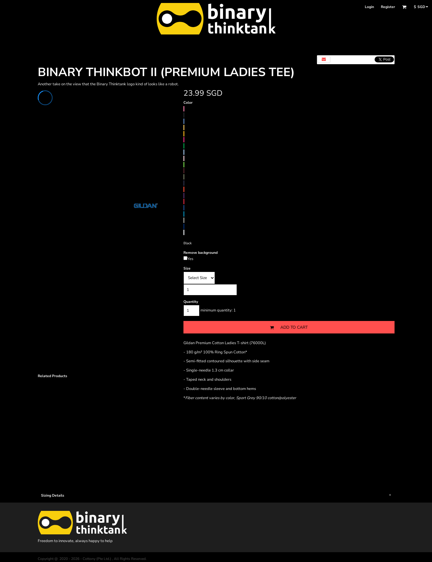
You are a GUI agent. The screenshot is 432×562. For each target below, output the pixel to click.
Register (388, 6)
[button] (404, 7)
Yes (190, 259)
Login (369, 6)
